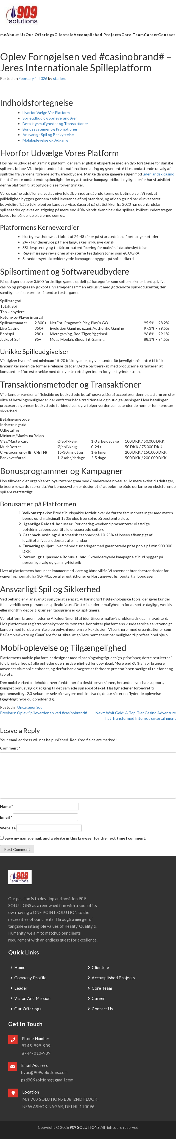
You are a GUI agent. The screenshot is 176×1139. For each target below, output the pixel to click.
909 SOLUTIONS (85, 1127)
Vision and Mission (32, 998)
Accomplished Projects (97, 34)
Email (6, 817)
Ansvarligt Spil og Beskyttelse (48, 134)
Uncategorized (30, 707)
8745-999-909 (36, 1045)
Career (151, 34)
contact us (102, 1008)
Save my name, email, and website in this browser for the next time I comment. (75, 838)
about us (16, 34)
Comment (10, 748)
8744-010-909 (36, 1053)
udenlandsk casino (158, 174)
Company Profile (30, 977)
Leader (20, 988)
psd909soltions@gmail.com (47, 1079)
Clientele (64, 34)
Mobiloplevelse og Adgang (45, 140)
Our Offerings (40, 34)
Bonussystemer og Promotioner (50, 129)
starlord (59, 78)
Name (6, 806)
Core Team (132, 34)
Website (8, 828)
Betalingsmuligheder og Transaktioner (55, 123)
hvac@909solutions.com (44, 1072)
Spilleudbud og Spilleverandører (50, 118)
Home (19, 967)
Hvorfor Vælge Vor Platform (46, 112)
